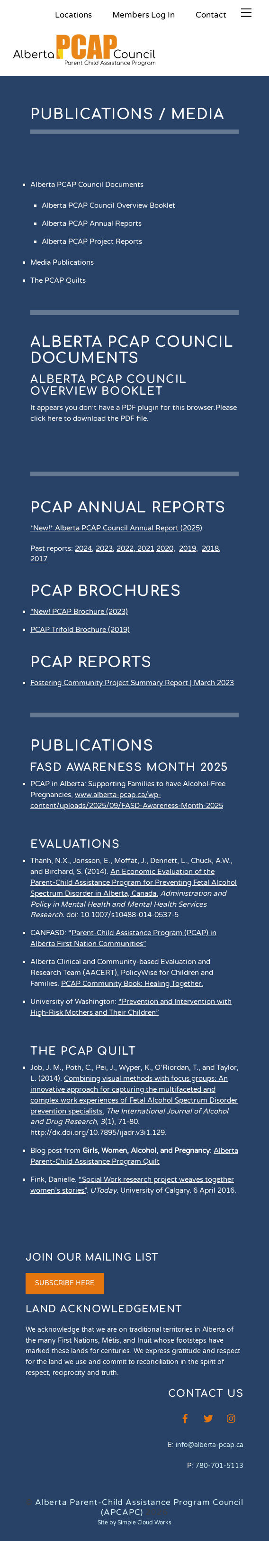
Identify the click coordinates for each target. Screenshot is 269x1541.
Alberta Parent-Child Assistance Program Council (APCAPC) (139, 1507)
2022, (127, 548)
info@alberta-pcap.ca (209, 1445)
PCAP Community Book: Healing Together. (132, 983)
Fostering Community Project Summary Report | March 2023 (132, 682)
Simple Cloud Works (144, 1522)
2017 (38, 559)
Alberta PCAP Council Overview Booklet (108, 385)
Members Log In (143, 15)
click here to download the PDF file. (89, 418)
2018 (210, 548)
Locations (73, 15)
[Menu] (246, 13)
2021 (145, 548)
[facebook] (185, 1418)
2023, (105, 548)
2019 (187, 548)
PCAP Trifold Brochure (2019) (80, 629)
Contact (211, 15)
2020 (164, 548)
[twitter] (208, 1418)
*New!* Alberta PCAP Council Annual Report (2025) (116, 528)
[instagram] (231, 1418)
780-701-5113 (219, 1466)
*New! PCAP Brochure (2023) (79, 611)
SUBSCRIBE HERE (64, 1283)
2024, (84, 548)
